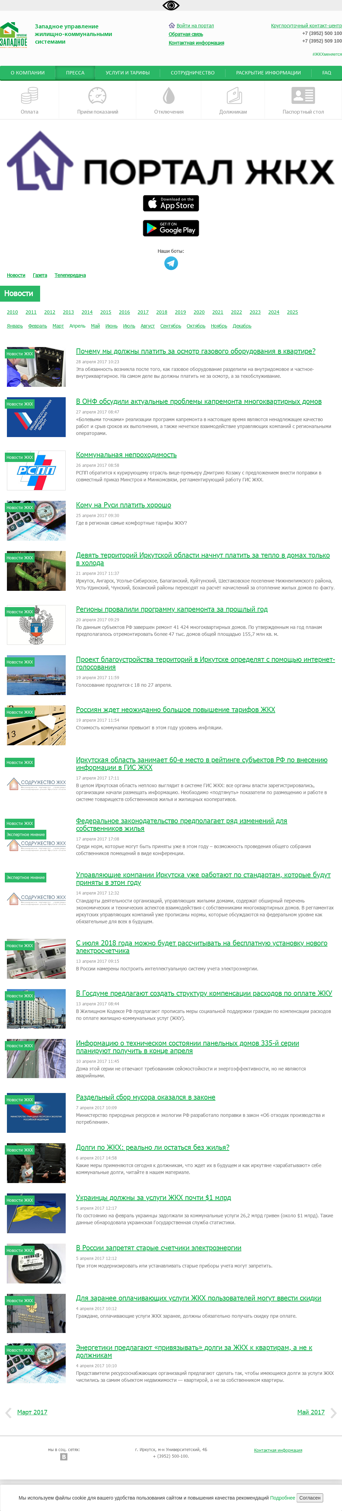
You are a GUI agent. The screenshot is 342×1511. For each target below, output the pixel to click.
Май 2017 (313, 1412)
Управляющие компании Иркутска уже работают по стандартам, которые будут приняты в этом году (203, 878)
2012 (49, 312)
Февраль (37, 326)
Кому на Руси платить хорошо (123, 504)
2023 (255, 312)
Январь (15, 326)
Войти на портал (191, 25)
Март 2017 (29, 1412)
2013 (68, 312)
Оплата (29, 101)
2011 (31, 312)
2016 (124, 312)
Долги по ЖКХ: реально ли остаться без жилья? (152, 1147)
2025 (292, 312)
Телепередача (70, 275)
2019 (180, 312)
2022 (236, 312)
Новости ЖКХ (20, 353)
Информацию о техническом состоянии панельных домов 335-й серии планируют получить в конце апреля (187, 1047)
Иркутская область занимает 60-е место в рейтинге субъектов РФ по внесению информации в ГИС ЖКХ (201, 763)
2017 (143, 312)
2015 (105, 312)
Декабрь (242, 326)
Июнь (111, 326)
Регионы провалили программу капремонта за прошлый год (172, 609)
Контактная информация (278, 1450)
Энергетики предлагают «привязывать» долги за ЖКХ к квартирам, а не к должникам (194, 1351)
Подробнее (282, 1498)
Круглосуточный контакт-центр (306, 25)
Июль (129, 326)
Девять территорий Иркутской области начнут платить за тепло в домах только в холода (203, 559)
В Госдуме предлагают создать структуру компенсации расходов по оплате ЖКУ (204, 993)
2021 (217, 312)
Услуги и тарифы (128, 73)
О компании (28, 73)
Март (58, 326)
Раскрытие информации (268, 73)
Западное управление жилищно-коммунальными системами (73, 34)
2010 (12, 312)
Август (148, 326)
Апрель (77, 326)
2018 (161, 312)
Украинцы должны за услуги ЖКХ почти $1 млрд (153, 1197)
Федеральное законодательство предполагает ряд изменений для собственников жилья (181, 824)
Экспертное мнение (26, 834)
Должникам (233, 101)
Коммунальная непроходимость (126, 454)
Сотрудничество (193, 73)
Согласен (310, 1498)
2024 (273, 312)
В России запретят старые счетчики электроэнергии (158, 1247)
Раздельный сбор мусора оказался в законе (145, 1097)
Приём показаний (97, 101)
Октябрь (196, 326)
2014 (87, 312)
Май (95, 326)
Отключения (169, 101)
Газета (40, 275)
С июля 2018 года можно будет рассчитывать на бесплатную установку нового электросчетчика (201, 946)
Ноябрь (219, 326)
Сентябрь (170, 326)
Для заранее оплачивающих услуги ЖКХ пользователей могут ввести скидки (198, 1298)
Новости (16, 275)
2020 (199, 312)
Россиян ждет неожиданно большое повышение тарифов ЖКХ (175, 709)
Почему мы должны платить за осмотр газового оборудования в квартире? (195, 351)
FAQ (326, 73)
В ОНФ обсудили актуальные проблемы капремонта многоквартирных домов (199, 401)
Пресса (75, 73)
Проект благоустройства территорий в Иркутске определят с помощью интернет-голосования (205, 663)
